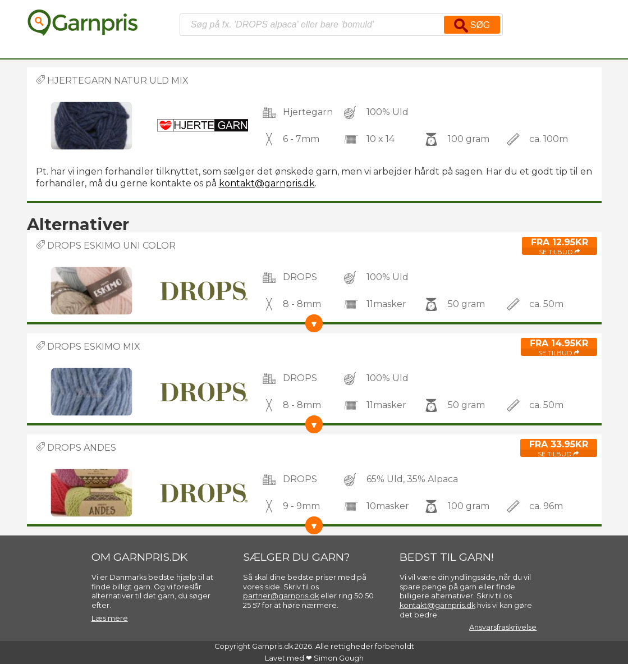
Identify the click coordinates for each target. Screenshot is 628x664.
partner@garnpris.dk (281, 596)
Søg (472, 26)
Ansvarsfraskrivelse (503, 627)
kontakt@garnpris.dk (267, 183)
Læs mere (109, 618)
